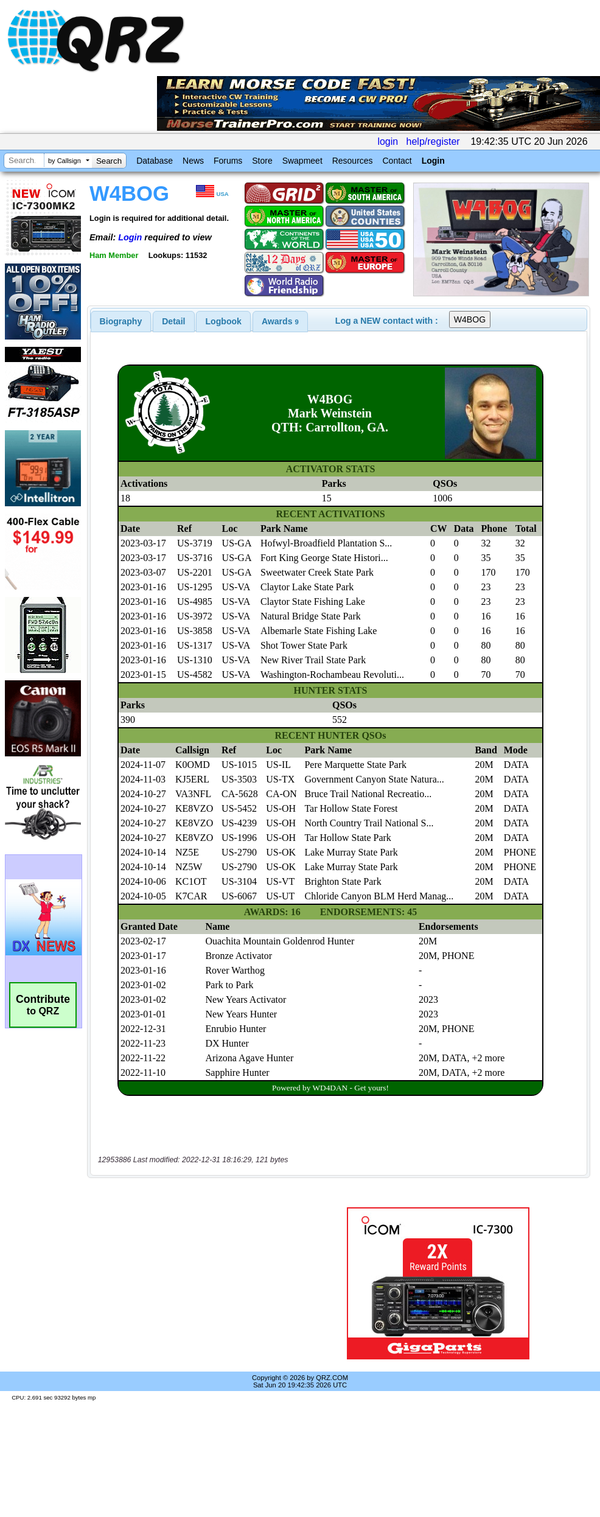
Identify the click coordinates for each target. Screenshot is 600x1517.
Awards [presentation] (280, 321)
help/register (433, 141)
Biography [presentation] (121, 321)
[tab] (121, 321)
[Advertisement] (196, 1284)
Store (262, 161)
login (387, 141)
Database (154, 161)
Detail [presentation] (173, 321)
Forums (228, 161)
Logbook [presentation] (224, 321)
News (193, 161)
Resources (352, 161)
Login (433, 161)
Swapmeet (302, 161)
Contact (396, 161)
